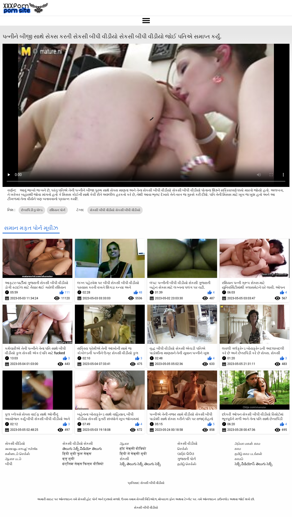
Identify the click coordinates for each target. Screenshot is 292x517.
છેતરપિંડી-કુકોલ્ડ (32, 210)
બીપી (8, 464)
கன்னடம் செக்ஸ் (17, 454)
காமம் (239, 459)
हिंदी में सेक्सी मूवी (133, 454)
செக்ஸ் (182, 449)
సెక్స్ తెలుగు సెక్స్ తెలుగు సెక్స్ (140, 464)
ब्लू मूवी (68, 459)
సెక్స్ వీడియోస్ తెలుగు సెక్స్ (253, 464)
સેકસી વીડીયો (187, 443)
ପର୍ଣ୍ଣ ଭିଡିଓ (185, 454)
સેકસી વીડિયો (15, 443)
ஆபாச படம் (13, 459)
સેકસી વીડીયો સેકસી (77, 443)
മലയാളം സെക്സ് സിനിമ (21, 449)
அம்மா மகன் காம (247, 443)
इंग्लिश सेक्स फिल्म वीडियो (82, 464)
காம (238, 449)
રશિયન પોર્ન (57, 210)
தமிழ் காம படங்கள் (248, 454)
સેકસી (124, 459)
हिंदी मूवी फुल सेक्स (76, 454)
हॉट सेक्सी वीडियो (133, 449)
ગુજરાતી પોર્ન (186, 459)
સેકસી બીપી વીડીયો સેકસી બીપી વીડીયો (115, 210)
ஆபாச (124, 443)
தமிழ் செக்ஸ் (186, 464)
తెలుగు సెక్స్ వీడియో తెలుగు (82, 449)
